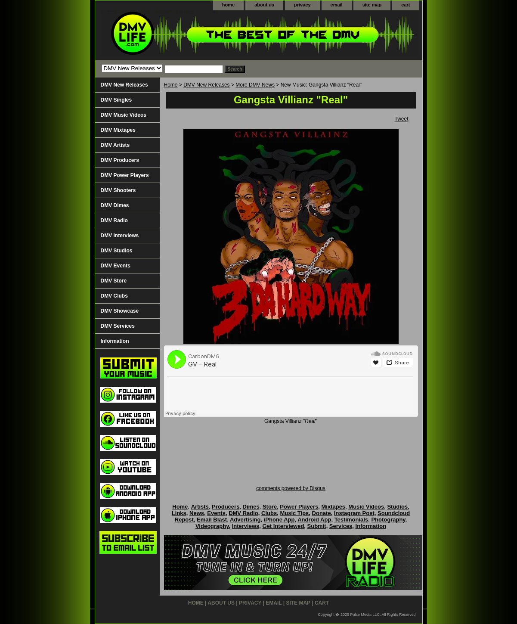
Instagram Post (354, 513)
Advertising (245, 519)
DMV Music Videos (123, 115)
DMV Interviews (120, 236)
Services (341, 526)
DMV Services (118, 326)
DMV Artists (115, 145)
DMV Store (114, 281)
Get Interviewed (283, 526)
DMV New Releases (206, 85)
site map (372, 4)
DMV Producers (120, 160)
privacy (302, 4)
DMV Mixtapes (118, 130)
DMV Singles (116, 100)
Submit (316, 526)
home (228, 4)
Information (115, 341)
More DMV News (255, 85)
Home (171, 85)
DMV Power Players (125, 175)
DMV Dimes (115, 205)
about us (264, 4)
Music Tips (294, 513)
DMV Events (115, 266)
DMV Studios (117, 251)
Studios (397, 506)
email (337, 4)
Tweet (401, 119)
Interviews (246, 526)
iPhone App (279, 519)
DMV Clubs (114, 296)
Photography (388, 519)
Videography (212, 526)
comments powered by (290, 488)
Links (179, 513)
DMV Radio (114, 220)
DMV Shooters (118, 190)
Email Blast (212, 519)
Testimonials (351, 519)
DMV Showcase (120, 311)
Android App (314, 519)
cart (405, 4)
